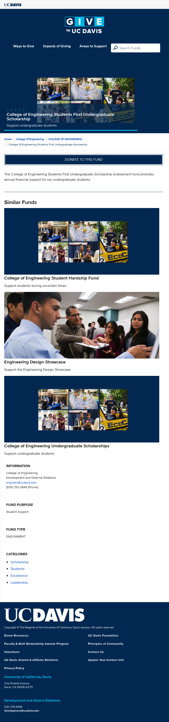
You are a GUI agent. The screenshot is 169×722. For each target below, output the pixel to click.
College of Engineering (30, 139)
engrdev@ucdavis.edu (21, 482)
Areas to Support (93, 46)
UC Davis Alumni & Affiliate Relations (31, 660)
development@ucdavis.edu (21, 710)
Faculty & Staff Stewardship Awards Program (36, 643)
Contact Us (96, 652)
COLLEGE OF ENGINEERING (65, 139)
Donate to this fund (84, 159)
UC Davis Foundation (103, 635)
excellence (19, 575)
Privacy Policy (14, 668)
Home (8, 139)
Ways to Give (23, 46)
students (17, 568)
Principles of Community (105, 643)
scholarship (20, 562)
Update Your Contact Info (106, 660)
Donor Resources (16, 635)
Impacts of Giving (57, 46)
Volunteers (12, 652)
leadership (19, 582)
